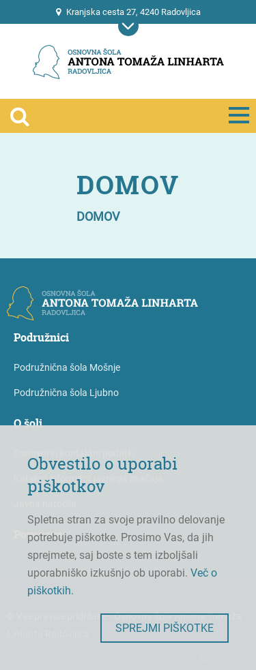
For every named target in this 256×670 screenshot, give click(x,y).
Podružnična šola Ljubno (66, 392)
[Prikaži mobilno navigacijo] (128, 26)
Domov (97, 216)
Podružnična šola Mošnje (67, 367)
